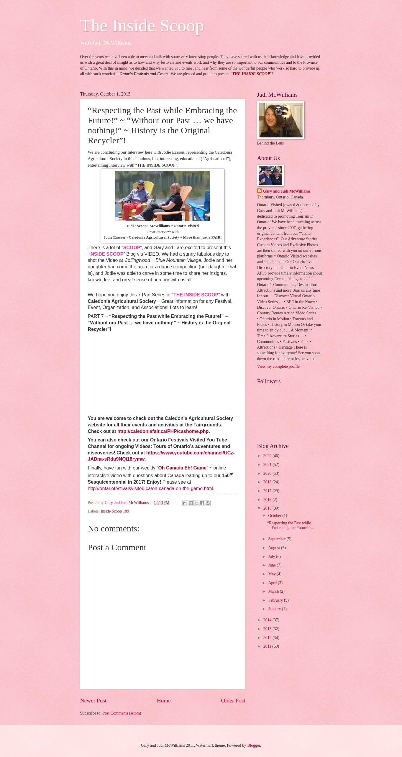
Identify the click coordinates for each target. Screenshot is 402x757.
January (275, 609)
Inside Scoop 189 (115, 511)
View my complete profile (278, 366)
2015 (268, 508)
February (276, 600)
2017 (268, 491)
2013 (268, 629)
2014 (268, 620)
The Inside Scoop (142, 25)
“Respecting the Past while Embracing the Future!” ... (290, 525)
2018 (268, 482)
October (275, 515)
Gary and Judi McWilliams (287, 191)
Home (164, 700)
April (273, 583)
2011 (268, 646)
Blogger (253, 745)
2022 (268, 456)
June (272, 565)
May (272, 574)
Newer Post (93, 700)
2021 (268, 464)
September (277, 539)
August (274, 548)
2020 (268, 473)
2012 (268, 638)
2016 (268, 499)
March (274, 591)
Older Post (233, 700)
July (272, 556)
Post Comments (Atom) (121, 713)
